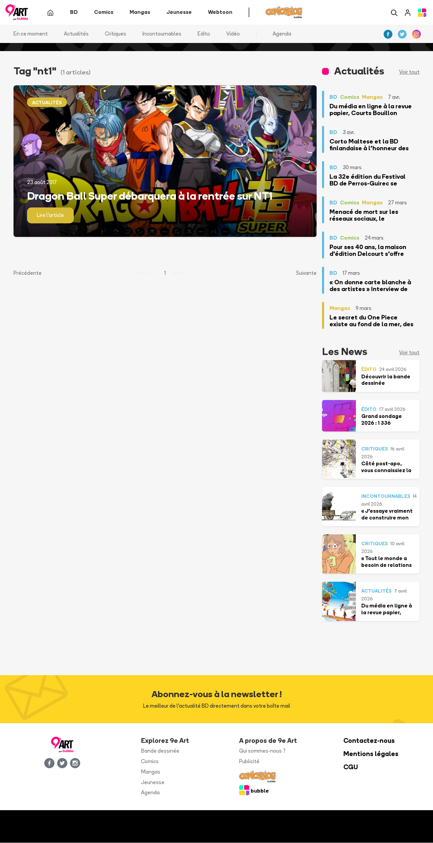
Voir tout (409, 72)
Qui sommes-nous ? (262, 751)
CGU (350, 767)
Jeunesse (152, 782)
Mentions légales (370, 754)
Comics (150, 761)
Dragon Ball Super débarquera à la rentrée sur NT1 (150, 195)
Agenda (282, 33)
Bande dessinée (160, 751)
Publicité (249, 761)
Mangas (150, 772)
